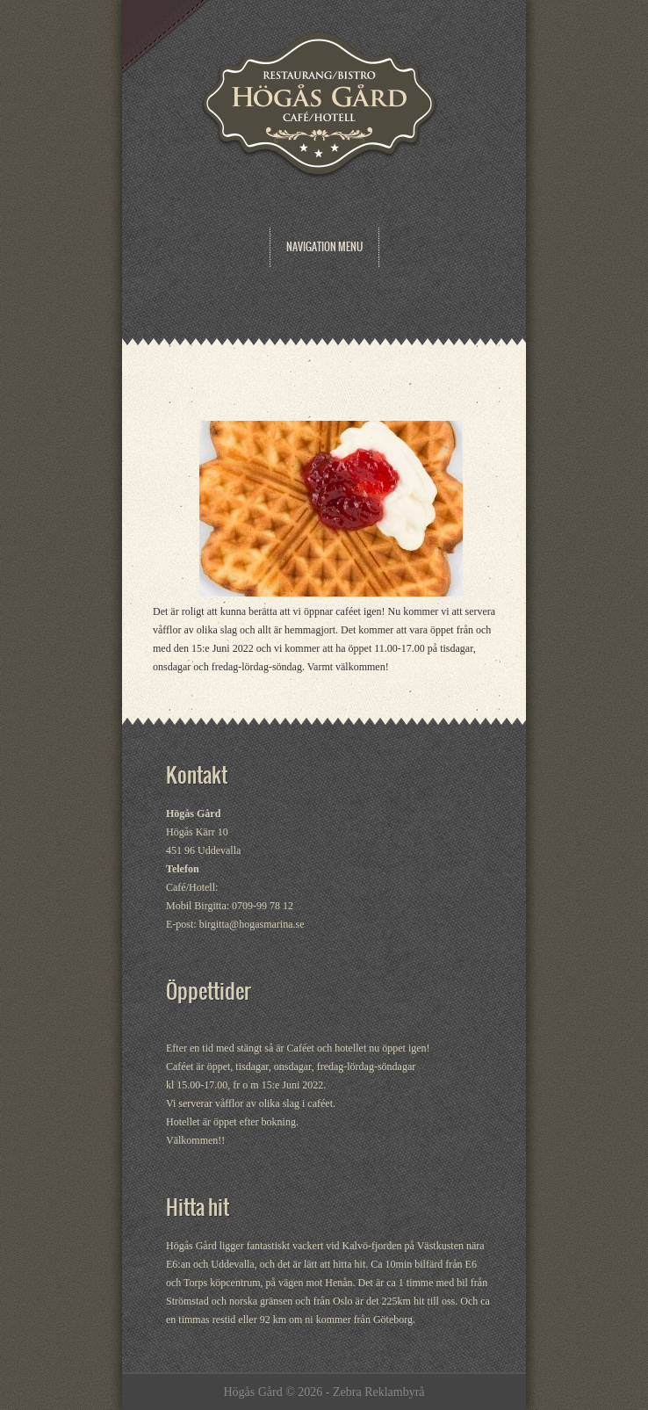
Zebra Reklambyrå (379, 1392)
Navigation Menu (324, 247)
